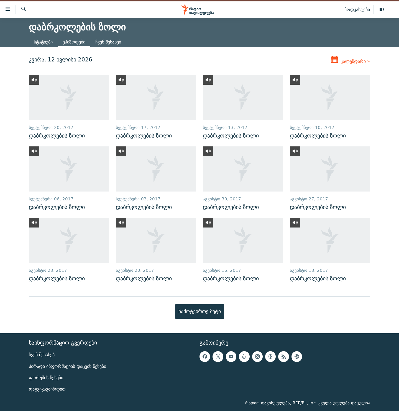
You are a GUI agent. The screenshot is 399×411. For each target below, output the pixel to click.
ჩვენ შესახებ (108, 42)
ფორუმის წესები (46, 377)
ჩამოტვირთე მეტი (199, 311)
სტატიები (43, 42)
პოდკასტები (357, 9)
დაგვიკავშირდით (47, 389)
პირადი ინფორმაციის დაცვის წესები (67, 366)
